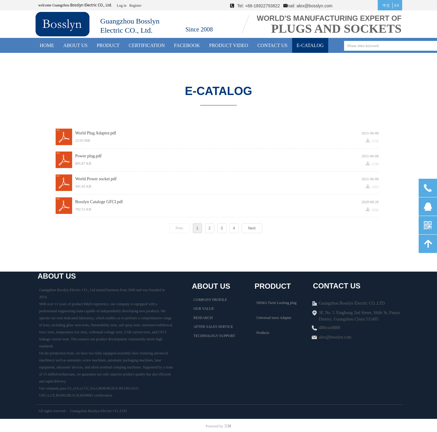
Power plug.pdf (88, 156)
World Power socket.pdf (95, 179)
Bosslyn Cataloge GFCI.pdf (99, 202)
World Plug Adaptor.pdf (95, 133)
